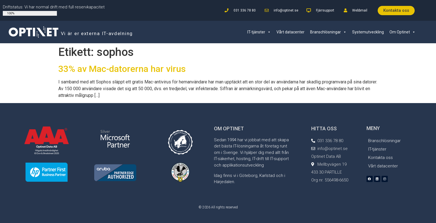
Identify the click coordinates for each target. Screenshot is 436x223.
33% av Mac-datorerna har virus (122, 68)
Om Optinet (402, 32)
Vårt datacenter (290, 32)
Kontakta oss (380, 157)
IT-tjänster (259, 32)
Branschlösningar (328, 32)
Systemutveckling (368, 32)
